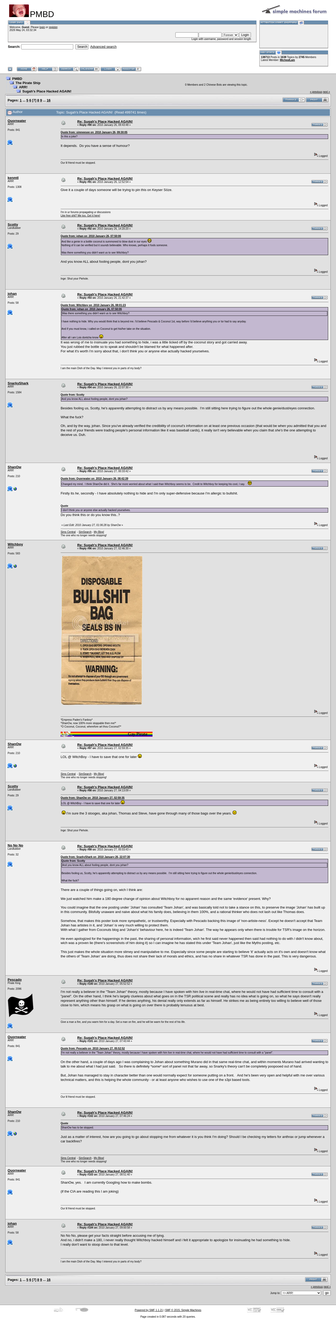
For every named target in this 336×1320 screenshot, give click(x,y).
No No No (15, 845)
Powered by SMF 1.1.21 (149, 1310)
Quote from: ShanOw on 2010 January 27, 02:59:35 (92, 797)
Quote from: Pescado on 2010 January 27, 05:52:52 (93, 1048)
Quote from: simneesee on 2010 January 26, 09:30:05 (94, 132)
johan (12, 294)
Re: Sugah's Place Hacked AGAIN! (105, 121)
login (42, 27)
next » (326, 91)
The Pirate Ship (27, 83)
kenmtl (13, 178)
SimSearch (85, 531)
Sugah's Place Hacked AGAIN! (46, 91)
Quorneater (17, 121)
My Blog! (99, 531)
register (53, 27)
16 (48, 100)
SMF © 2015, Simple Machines (183, 1310)
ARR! (23, 87)
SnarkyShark (18, 383)
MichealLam (287, 60)
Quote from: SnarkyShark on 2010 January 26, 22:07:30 (95, 856)
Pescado (15, 980)
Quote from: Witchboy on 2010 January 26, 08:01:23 (93, 305)
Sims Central (68, 531)
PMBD (17, 79)
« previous (316, 91)
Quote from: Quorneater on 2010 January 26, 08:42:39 (94, 478)
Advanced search (103, 47)
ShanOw (14, 467)
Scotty (13, 224)
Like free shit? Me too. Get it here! (80, 215)
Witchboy (15, 544)
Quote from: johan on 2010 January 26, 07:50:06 (91, 236)
